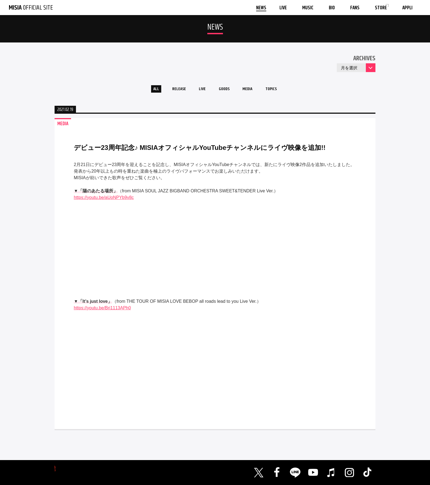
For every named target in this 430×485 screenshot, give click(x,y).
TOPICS (278, 90)
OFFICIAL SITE (31, 8)
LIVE (200, 90)
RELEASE (174, 90)
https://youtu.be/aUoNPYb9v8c (104, 199)
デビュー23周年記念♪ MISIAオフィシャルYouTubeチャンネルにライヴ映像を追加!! (200, 149)
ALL (148, 90)
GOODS (224, 90)
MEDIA (252, 90)
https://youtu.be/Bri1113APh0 (102, 309)
